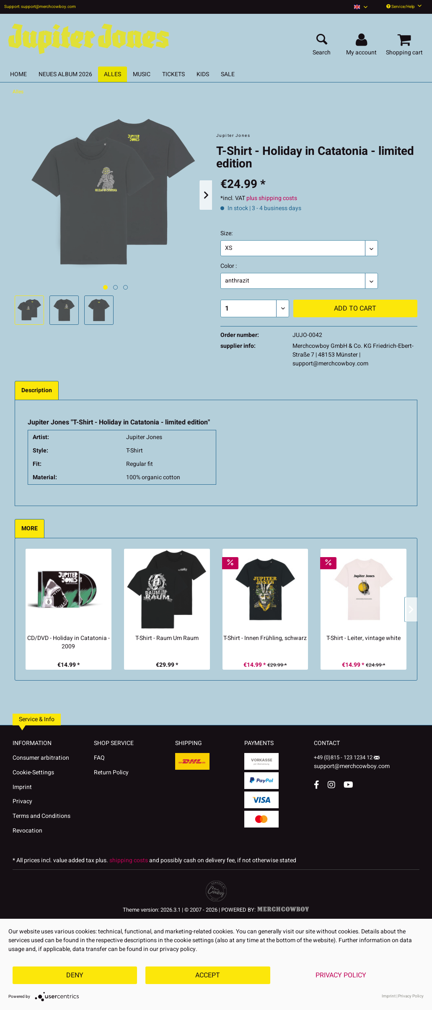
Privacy (22, 801)
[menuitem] (360, 7)
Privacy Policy (341, 975)
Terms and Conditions (41, 816)
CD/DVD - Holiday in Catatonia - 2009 (68, 642)
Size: (226, 233)
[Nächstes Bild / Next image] (115, 287)
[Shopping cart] (405, 40)
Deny (74, 975)
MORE (29, 528)
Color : (228, 266)
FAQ (99, 757)
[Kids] (203, 74)
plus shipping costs (271, 198)
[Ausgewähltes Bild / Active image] (105, 287)
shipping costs (128, 860)
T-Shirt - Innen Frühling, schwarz (265, 638)
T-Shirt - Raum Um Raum (167, 638)
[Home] (18, 74)
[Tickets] (173, 74)
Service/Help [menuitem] (404, 7)
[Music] (141, 74)
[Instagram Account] (331, 784)
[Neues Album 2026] (65, 74)
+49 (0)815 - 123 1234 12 (344, 757)
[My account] (362, 40)
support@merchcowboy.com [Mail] (352, 763)
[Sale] (228, 74)
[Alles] (112, 74)
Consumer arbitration (41, 757)
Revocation (27, 830)
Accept (207, 975)
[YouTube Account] (348, 784)
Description (36, 390)
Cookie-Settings (33, 772)
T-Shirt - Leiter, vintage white (363, 638)
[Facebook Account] (316, 784)
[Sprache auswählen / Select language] (360, 7)
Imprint (22, 787)
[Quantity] (255, 308)
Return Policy (111, 772)
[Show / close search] (321, 40)
